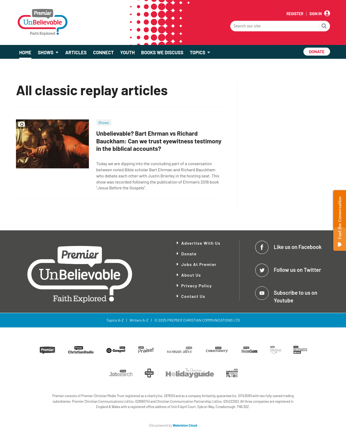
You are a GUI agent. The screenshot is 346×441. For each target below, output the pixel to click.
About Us (191, 274)
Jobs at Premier (199, 264)
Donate (189, 253)
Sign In (316, 14)
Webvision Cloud (185, 425)
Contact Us (193, 296)
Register (294, 14)
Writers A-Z (139, 320)
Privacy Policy (196, 285)
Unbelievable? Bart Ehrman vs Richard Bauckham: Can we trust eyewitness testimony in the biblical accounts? (159, 141)
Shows (103, 122)
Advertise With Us (200, 243)
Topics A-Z (114, 320)
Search (324, 26)
